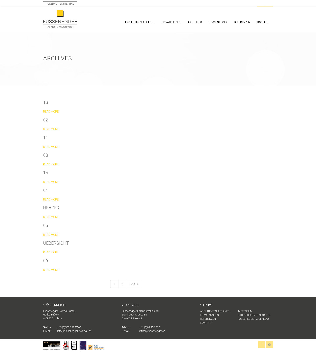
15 (45, 172)
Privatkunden (171, 22)
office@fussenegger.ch (152, 330)
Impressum (245, 311)
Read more (51, 111)
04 (45, 190)
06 (45, 260)
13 (45, 102)
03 (45, 155)
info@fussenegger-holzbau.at (74, 330)
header (51, 207)
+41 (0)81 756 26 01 (150, 327)
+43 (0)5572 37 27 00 (69, 327)
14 (45, 137)
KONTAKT (263, 22)
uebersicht (56, 243)
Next (133, 284)
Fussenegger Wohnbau (253, 318)
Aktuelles (195, 22)
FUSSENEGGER (218, 22)
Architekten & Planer (140, 22)
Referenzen (242, 22)
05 (45, 225)
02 (45, 119)
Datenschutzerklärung (254, 314)
